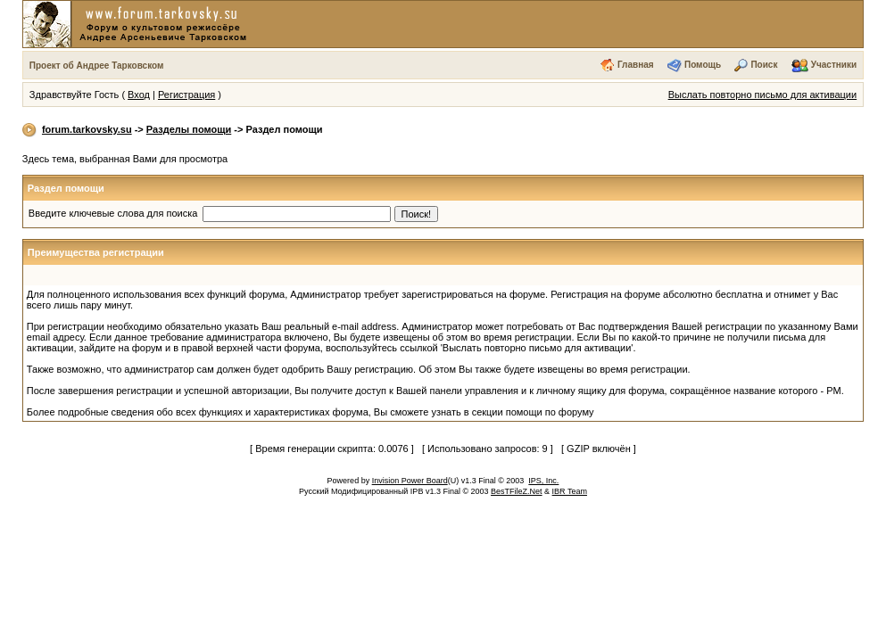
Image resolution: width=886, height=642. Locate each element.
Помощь (702, 65)
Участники (834, 65)
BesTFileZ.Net (516, 491)
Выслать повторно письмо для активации (762, 94)
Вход (139, 94)
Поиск (763, 65)
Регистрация (186, 94)
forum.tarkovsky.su (87, 129)
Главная (635, 65)
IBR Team (569, 491)
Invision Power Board (410, 480)
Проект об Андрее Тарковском (96, 65)
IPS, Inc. (543, 480)
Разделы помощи (188, 129)
